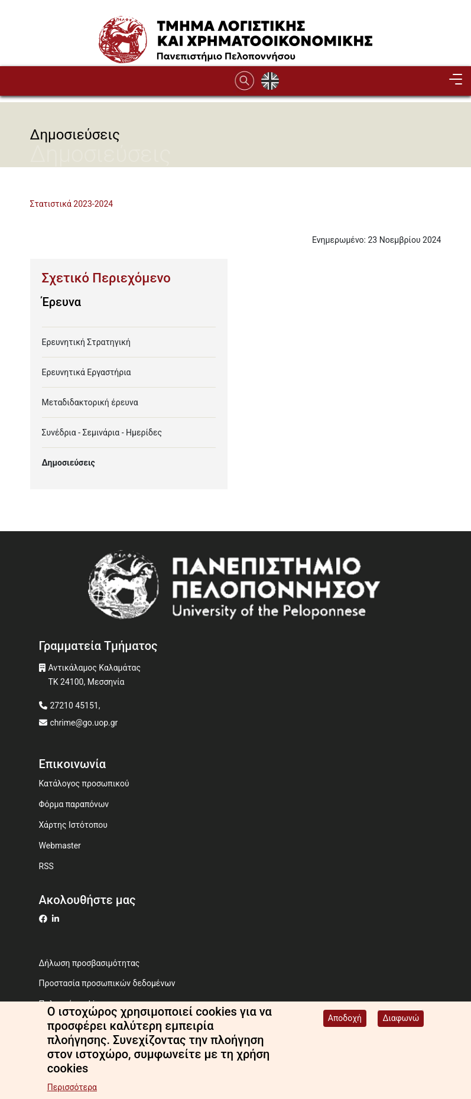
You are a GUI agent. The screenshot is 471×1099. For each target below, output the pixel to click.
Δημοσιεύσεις (68, 462)
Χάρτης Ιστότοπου (73, 825)
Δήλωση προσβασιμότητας (89, 963)
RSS (46, 866)
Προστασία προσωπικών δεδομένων (107, 983)
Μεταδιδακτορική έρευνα (90, 402)
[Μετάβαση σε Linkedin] (57, 919)
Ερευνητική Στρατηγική (86, 342)
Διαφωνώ (400, 1020)
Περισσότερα (72, 1089)
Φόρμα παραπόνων (74, 804)
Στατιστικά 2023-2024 (71, 204)
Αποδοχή (345, 1020)
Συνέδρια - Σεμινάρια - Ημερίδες (102, 432)
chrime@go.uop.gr (84, 722)
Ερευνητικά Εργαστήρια (86, 372)
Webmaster (60, 845)
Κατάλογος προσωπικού (84, 783)
